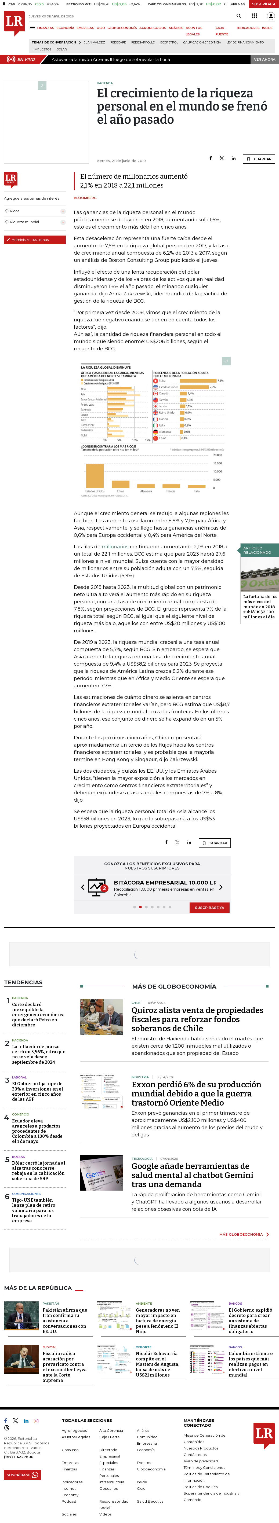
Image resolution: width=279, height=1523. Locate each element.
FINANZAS (45, 28)
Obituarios (108, 1488)
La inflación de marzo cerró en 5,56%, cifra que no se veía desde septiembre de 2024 (39, 1054)
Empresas (70, 1462)
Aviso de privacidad (201, 1461)
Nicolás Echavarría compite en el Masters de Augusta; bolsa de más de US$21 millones (157, 1364)
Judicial (49, 1347)
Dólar (62, 49)
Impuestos (42, 49)
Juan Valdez (94, 42)
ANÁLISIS (176, 28)
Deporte (143, 1347)
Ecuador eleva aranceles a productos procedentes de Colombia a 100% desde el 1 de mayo (37, 1131)
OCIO (101, 28)
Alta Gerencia (111, 1430)
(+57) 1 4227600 (18, 1457)
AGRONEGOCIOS (152, 28)
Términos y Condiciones (204, 1467)
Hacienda (20, 998)
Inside (142, 1482)
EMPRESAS (85, 28)
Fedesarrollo (143, 42)
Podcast (69, 1501)
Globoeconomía (151, 1469)
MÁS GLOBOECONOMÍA (241, 1234)
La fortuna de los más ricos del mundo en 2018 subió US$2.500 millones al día (260, 606)
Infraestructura (111, 1482)
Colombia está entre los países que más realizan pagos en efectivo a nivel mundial (251, 1364)
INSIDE (267, 28)
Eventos (144, 1462)
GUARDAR (259, 159)
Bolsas (18, 1157)
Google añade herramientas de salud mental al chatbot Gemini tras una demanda (192, 1175)
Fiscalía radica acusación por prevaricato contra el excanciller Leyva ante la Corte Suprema (65, 1367)
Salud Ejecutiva (150, 1501)
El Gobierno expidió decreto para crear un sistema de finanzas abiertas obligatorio (250, 1321)
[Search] (238, 16)
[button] (81, 888)
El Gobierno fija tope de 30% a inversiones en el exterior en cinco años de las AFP (37, 1091)
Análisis (143, 1430)
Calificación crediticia (202, 42)
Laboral (19, 1077)
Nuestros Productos (201, 1448)
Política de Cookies (201, 1487)
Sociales (69, 1514)
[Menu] (33, 27)
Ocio (141, 1488)
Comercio (20, 1114)
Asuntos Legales (76, 1437)
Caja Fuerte (109, 1437)
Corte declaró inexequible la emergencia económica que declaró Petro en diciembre (38, 1015)
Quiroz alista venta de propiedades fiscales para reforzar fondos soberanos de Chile (197, 1019)
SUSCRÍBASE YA (209, 907)
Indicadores (72, 1482)
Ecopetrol (169, 42)
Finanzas (69, 1469)
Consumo (70, 1450)
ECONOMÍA (65, 28)
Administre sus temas (28, 239)
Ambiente (144, 1303)
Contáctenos (195, 1454)
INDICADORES (248, 28)
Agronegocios (74, 1430)
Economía (146, 1450)
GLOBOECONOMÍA (122, 28)
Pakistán (51, 1303)
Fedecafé (118, 42)
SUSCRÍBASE (264, 4)
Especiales (108, 1462)
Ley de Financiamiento (245, 42)
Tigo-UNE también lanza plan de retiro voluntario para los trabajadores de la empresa (33, 1210)
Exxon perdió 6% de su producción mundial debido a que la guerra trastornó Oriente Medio (197, 1094)
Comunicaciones (26, 1194)
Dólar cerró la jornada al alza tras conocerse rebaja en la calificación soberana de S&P (38, 1171)
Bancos (235, 1303)
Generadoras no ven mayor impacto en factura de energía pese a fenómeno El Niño (158, 1321)
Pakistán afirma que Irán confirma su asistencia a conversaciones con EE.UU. (65, 1321)
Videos (105, 1514)
